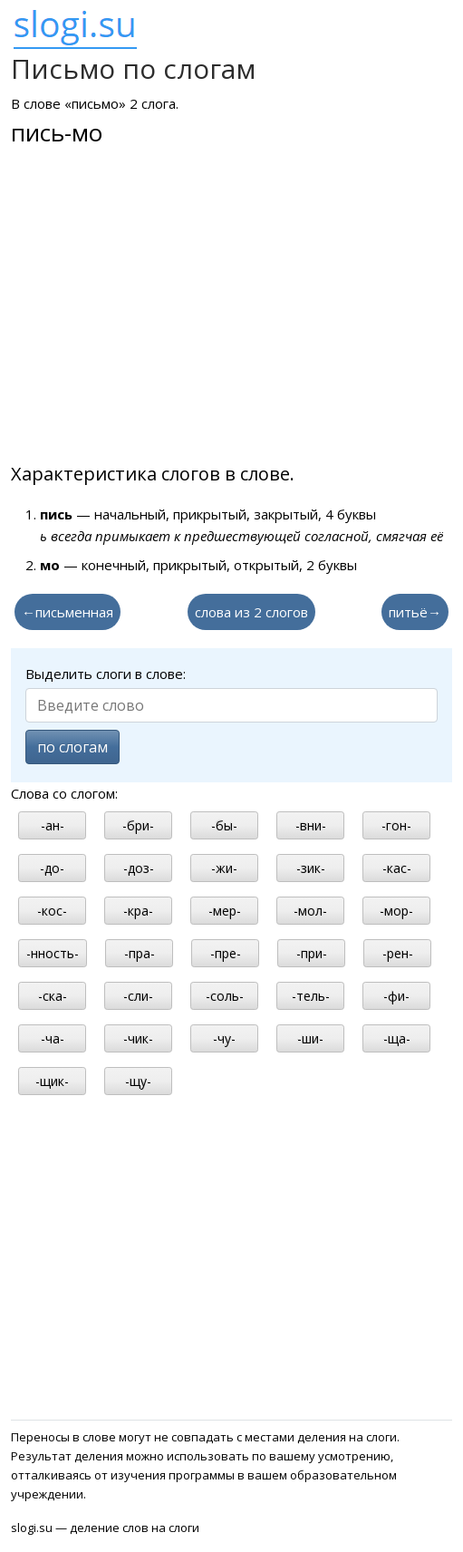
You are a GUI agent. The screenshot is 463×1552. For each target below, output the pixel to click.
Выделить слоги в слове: (105, 673)
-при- (311, 953)
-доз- (138, 868)
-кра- (138, 910)
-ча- (52, 1038)
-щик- (52, 1081)
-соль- (225, 995)
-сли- (138, 995)
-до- (52, 868)
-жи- (224, 868)
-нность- (52, 953)
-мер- (224, 910)
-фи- (396, 995)
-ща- (396, 1038)
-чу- (224, 1038)
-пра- (139, 953)
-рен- (397, 953)
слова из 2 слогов (251, 612)
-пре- (225, 953)
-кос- (52, 910)
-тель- (311, 995)
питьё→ (415, 612)
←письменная (67, 612)
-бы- (224, 825)
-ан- (52, 825)
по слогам (72, 747)
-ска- (52, 995)
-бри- (138, 825)
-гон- (396, 825)
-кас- (396, 868)
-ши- (310, 1038)
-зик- (310, 868)
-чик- (138, 1038)
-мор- (396, 910)
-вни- (310, 825)
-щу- (138, 1081)
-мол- (310, 910)
